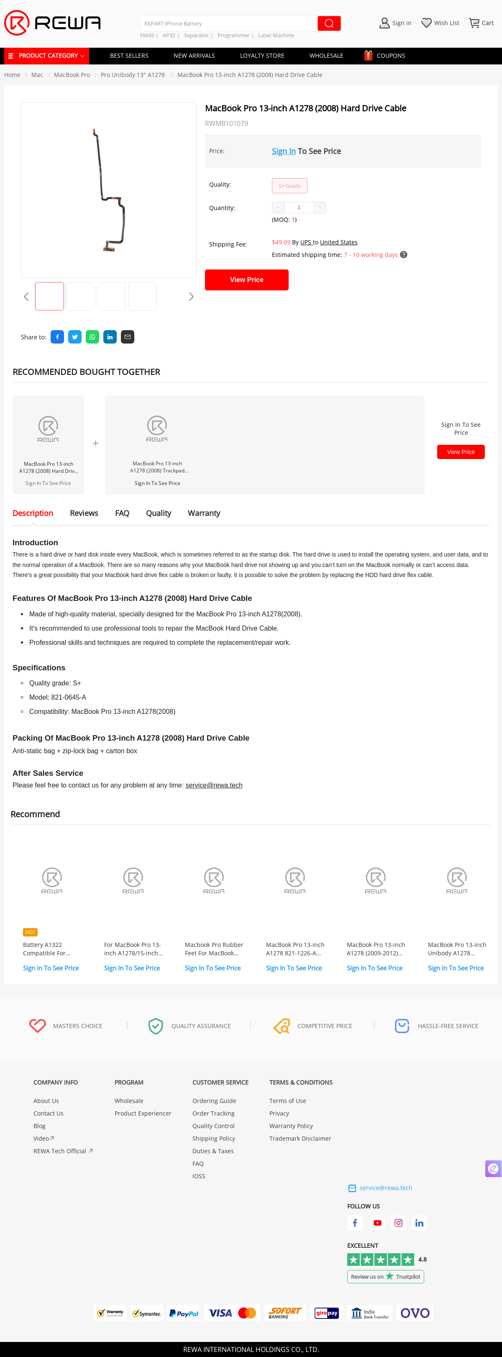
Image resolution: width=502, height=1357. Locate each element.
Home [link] (12, 75)
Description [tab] (33, 513)
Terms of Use (287, 1101)
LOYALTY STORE (262, 55)
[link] (37, 75)
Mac (37, 75)
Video (44, 1138)
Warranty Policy (291, 1126)
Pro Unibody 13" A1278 (133, 75)
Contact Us (48, 1113)
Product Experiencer (143, 1113)
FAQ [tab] (122, 513)
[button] (278, 207)
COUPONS (387, 54)
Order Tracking (213, 1113)
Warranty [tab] (204, 513)
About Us (46, 1101)
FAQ (198, 1163)
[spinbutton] (299, 207)
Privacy (279, 1113)
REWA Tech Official (63, 1151)
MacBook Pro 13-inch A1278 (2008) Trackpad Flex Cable (157, 467)
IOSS (198, 1176)
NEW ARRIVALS (194, 55)
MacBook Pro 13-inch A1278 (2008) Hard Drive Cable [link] (250, 75)
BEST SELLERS (129, 55)
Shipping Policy (213, 1138)
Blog (39, 1126)
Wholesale (129, 1101)
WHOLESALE (326, 55)
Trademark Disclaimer (300, 1138)
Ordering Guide (214, 1101)
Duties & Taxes (213, 1151)
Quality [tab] (158, 513)
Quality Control (213, 1126)
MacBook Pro (72, 75)
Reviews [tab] (84, 513)
